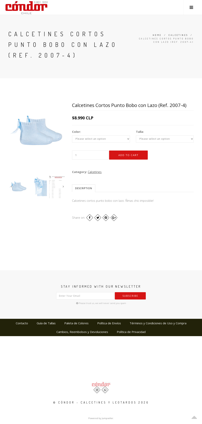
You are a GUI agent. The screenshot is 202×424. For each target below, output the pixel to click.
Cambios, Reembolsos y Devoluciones (82, 332)
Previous (11, 187)
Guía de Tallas (46, 323)
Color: (76, 132)
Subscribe (130, 296)
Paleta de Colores (76, 323)
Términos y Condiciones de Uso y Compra (158, 323)
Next (63, 187)
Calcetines (178, 35)
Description (83, 188)
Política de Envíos (109, 323)
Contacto (22, 323)
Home (157, 35)
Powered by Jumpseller (100, 418)
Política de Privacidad (131, 332)
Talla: (140, 132)
